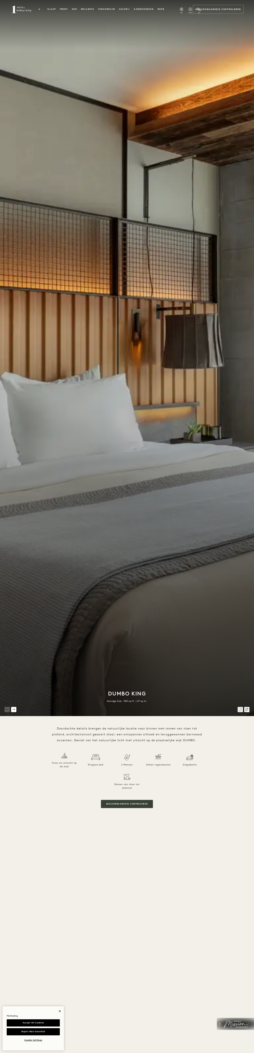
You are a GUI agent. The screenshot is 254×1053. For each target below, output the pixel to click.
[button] (39, 9)
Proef (64, 9)
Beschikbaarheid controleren (218, 9)
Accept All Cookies (33, 1023)
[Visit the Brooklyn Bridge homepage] (21, 9)
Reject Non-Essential (33, 1032)
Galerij (124, 9)
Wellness (87, 9)
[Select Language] (181, 10)
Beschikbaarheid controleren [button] (127, 804)
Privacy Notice (32, 1016)
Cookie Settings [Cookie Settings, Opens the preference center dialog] (33, 1040)
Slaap (51, 9)
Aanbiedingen (143, 9)
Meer (161, 9)
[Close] (59, 995)
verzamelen (106, 9)
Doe (74, 9)
